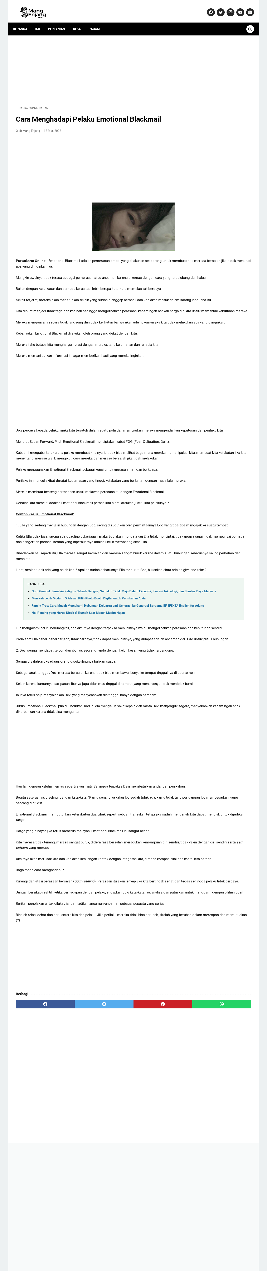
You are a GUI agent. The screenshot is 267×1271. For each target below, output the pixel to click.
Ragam (97, 22)
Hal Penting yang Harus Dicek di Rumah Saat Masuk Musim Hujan (78, 674)
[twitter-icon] (217, 7)
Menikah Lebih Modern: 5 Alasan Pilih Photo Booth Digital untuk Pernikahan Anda (89, 655)
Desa (80, 22)
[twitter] (75, 1116)
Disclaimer (161, 1255)
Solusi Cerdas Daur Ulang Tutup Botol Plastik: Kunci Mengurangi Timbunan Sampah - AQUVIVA (218, 373)
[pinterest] (114, 1116)
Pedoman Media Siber (111, 1255)
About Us (69, 1255)
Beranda (23, 22)
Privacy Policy (140, 1255)
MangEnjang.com (140, 1264)
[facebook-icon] (207, 7)
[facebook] (35, 1116)
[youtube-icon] (236, 7)
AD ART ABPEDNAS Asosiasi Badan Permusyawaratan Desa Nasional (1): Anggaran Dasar (216, 230)
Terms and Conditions (189, 1255)
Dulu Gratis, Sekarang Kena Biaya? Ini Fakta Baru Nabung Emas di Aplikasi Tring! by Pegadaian (219, 293)
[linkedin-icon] (246, 7)
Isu (40, 22)
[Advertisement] (95, 65)
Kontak (86, 1255)
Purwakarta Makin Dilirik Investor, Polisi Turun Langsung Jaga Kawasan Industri (219, 395)
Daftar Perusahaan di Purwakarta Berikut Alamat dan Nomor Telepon (218, 251)
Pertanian (59, 22)
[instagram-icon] (227, 7)
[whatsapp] (154, 1116)
